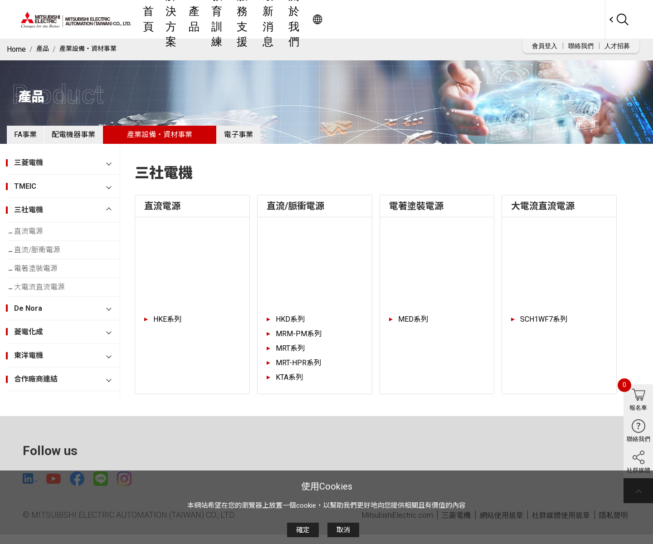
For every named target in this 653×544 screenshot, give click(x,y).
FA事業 (32, 138)
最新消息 (423, 19)
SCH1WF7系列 (543, 326)
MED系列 (413, 326)
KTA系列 (289, 384)
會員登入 (544, 45)
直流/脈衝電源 (44, 262)
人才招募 (617, 45)
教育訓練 (339, 19)
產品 (306, 19)
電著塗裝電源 (43, 284)
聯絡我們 (581, 45)
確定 (303, 530)
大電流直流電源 (46, 307)
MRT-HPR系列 (298, 370)
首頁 (239, 19)
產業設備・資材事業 (94, 49)
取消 (343, 530)
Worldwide (587, 19)
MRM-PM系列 (299, 341)
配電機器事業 (95, 138)
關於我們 (464, 19)
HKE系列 (167, 326)
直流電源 (35, 240)
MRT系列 (290, 355)
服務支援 (381, 19)
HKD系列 (290, 326)
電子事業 (274, 138)
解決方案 (272, 19)
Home (16, 49)
